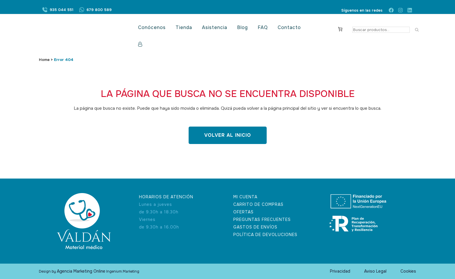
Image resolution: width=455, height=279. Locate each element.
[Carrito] (340, 29)
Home (44, 59)
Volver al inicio (227, 135)
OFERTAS (243, 212)
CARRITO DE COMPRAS (258, 204)
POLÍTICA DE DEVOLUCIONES (265, 234)
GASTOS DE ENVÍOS (255, 227)
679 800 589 (99, 10)
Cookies (408, 271)
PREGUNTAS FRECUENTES (262, 219)
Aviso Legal (375, 271)
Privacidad (340, 271)
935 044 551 (61, 10)
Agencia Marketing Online (81, 271)
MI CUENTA (245, 196)
